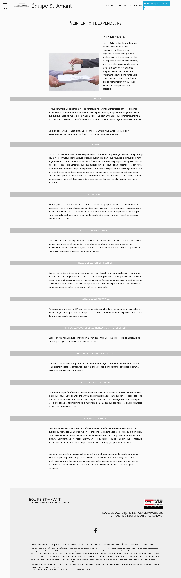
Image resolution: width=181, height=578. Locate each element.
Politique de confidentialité (72, 544)
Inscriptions (124, 5)
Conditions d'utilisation (139, 544)
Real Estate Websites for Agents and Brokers (74, 570)
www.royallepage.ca (42, 544)
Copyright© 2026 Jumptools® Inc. (44, 570)
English (138, 5)
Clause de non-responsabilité (107, 544)
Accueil (109, 5)
